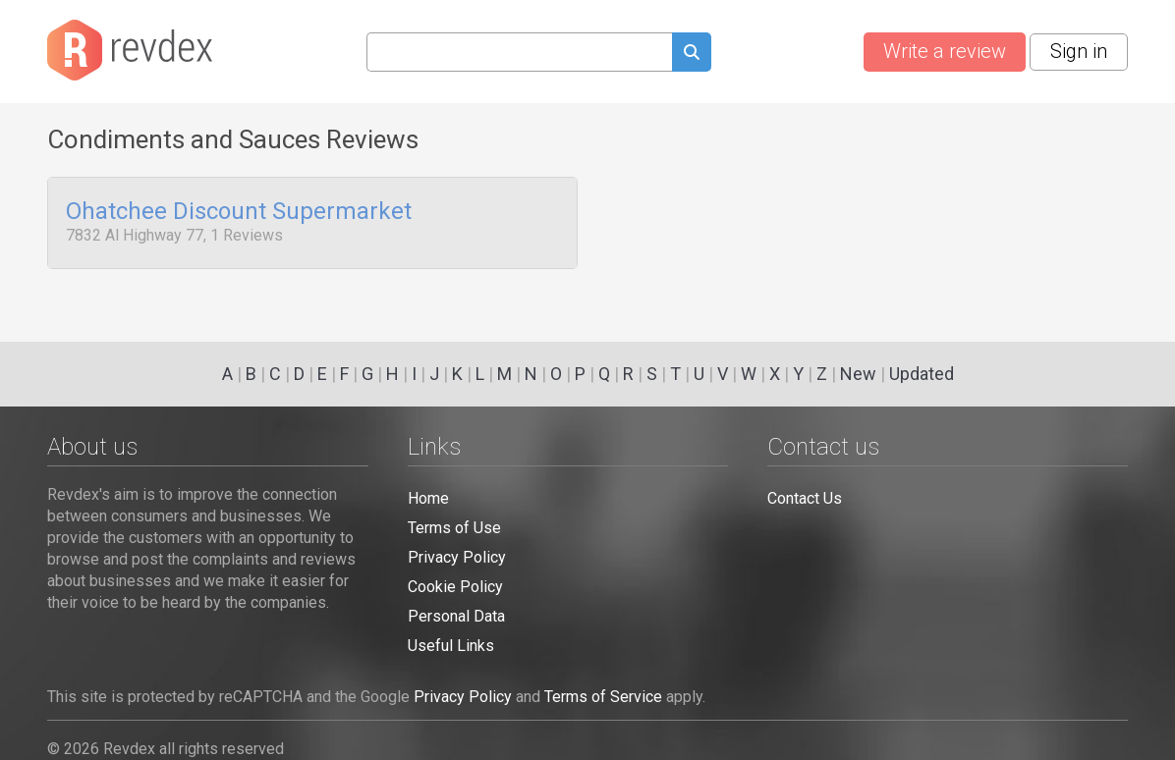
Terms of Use (454, 527)
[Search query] (519, 52)
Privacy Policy (457, 557)
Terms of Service (603, 696)
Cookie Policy (455, 586)
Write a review (944, 51)
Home (428, 498)
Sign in (1078, 51)
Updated (921, 373)
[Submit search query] (691, 54)
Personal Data (456, 616)
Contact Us (804, 498)
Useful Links (451, 645)
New (858, 373)
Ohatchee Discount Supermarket (239, 212)
